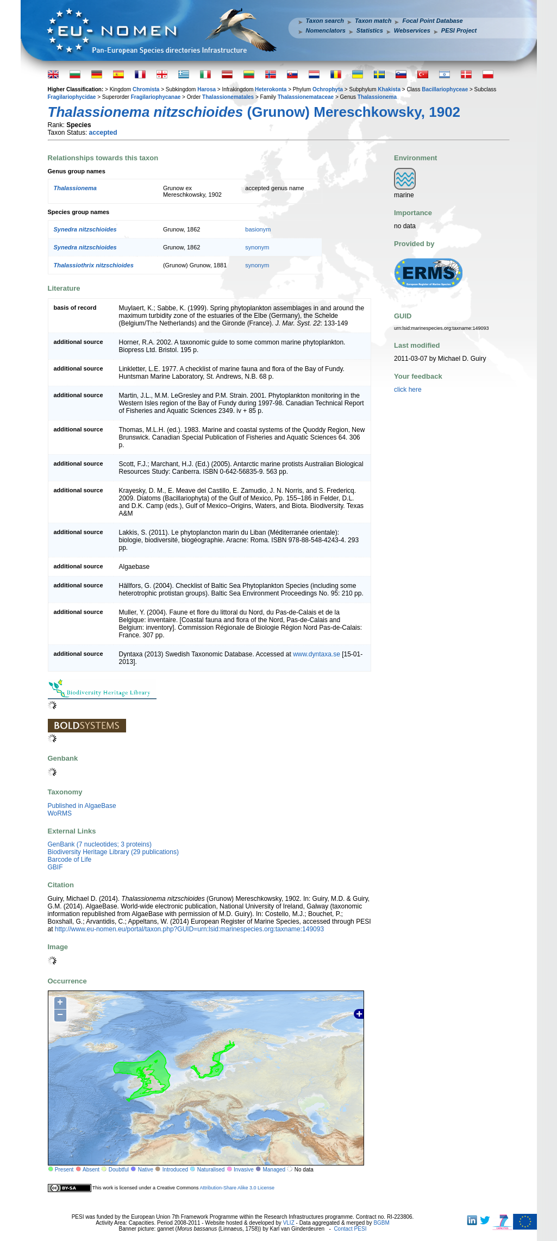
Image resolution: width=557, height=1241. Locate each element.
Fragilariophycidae (72, 97)
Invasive (244, 1170)
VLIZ (289, 1223)
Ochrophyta (327, 89)
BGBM (381, 1223)
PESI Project (459, 30)
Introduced (175, 1170)
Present (64, 1170)
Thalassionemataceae (306, 97)
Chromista (146, 89)
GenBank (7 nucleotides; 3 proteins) (100, 844)
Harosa (206, 89)
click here (408, 389)
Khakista (389, 89)
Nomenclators (326, 30)
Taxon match (373, 20)
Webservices (412, 30)
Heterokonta (270, 89)
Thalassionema (377, 97)
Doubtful (119, 1170)
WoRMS (60, 813)
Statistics (369, 30)
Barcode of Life (70, 859)
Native (145, 1170)
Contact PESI (350, 1229)
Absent (91, 1170)
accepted (103, 132)
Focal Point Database (432, 20)
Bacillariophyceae (445, 89)
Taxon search (325, 20)
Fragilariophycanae (156, 97)
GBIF (55, 867)
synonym (257, 247)
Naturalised (211, 1170)
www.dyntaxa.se (316, 654)
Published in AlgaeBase (82, 806)
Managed (273, 1170)
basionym (258, 229)
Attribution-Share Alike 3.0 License (236, 1187)
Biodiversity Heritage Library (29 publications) (113, 852)
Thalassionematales (228, 97)
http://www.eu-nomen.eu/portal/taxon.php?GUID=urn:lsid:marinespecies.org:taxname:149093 (189, 929)
